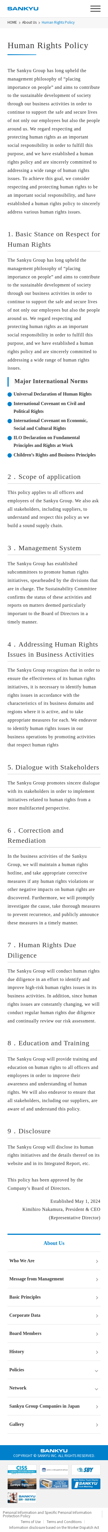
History (16, 1351)
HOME (12, 22)
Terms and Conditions (64, 1521)
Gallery (16, 1424)
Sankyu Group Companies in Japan (44, 1406)
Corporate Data (24, 1315)
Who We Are (21, 1260)
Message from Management (36, 1278)
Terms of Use (31, 1521)
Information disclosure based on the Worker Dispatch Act (54, 1527)
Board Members (25, 1333)
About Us (29, 22)
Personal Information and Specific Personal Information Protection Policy (47, 1514)
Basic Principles (25, 1297)
